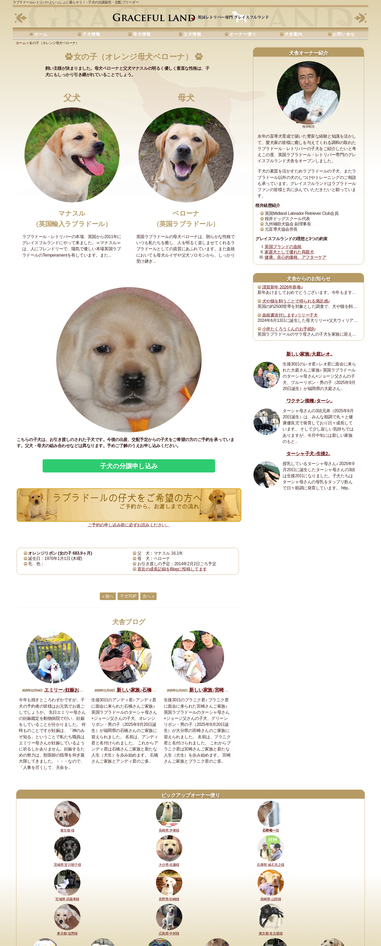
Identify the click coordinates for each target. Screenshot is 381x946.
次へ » (148, 596)
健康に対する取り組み (55, 924)
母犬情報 (142, 34)
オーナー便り (242, 34)
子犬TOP (128, 596)
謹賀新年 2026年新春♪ (282, 287)
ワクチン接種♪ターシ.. (309, 401)
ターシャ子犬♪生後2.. (308, 453)
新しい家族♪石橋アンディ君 (146, 690)
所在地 (137, 924)
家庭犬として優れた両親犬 (289, 252)
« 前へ (108, 596)
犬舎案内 (293, 34)
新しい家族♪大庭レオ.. (309, 354)
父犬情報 (192, 34)
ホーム (41, 34)
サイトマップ (265, 924)
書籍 (175, 924)
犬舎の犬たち (119, 924)
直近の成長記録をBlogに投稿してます (172, 569)
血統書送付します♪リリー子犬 (290, 315)
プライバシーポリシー (215, 924)
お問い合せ (344, 34)
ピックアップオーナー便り (190, 795)
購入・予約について (91, 924)
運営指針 (188, 924)
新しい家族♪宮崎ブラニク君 (218, 690)
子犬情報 (91, 34)
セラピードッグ (157, 924)
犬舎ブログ (129, 621)
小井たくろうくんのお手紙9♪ (289, 329)
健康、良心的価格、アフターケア (295, 257)
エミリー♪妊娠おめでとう (70, 690)
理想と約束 (27, 924)
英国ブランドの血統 (283, 246)
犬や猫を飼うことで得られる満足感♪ (296, 301)
